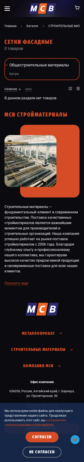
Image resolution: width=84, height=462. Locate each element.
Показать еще (16, 283)
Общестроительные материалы (39, 65)
